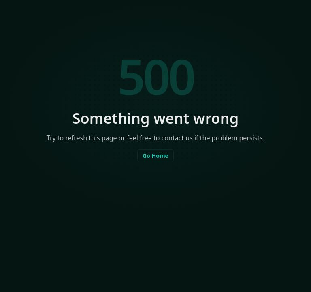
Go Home (155, 155)
